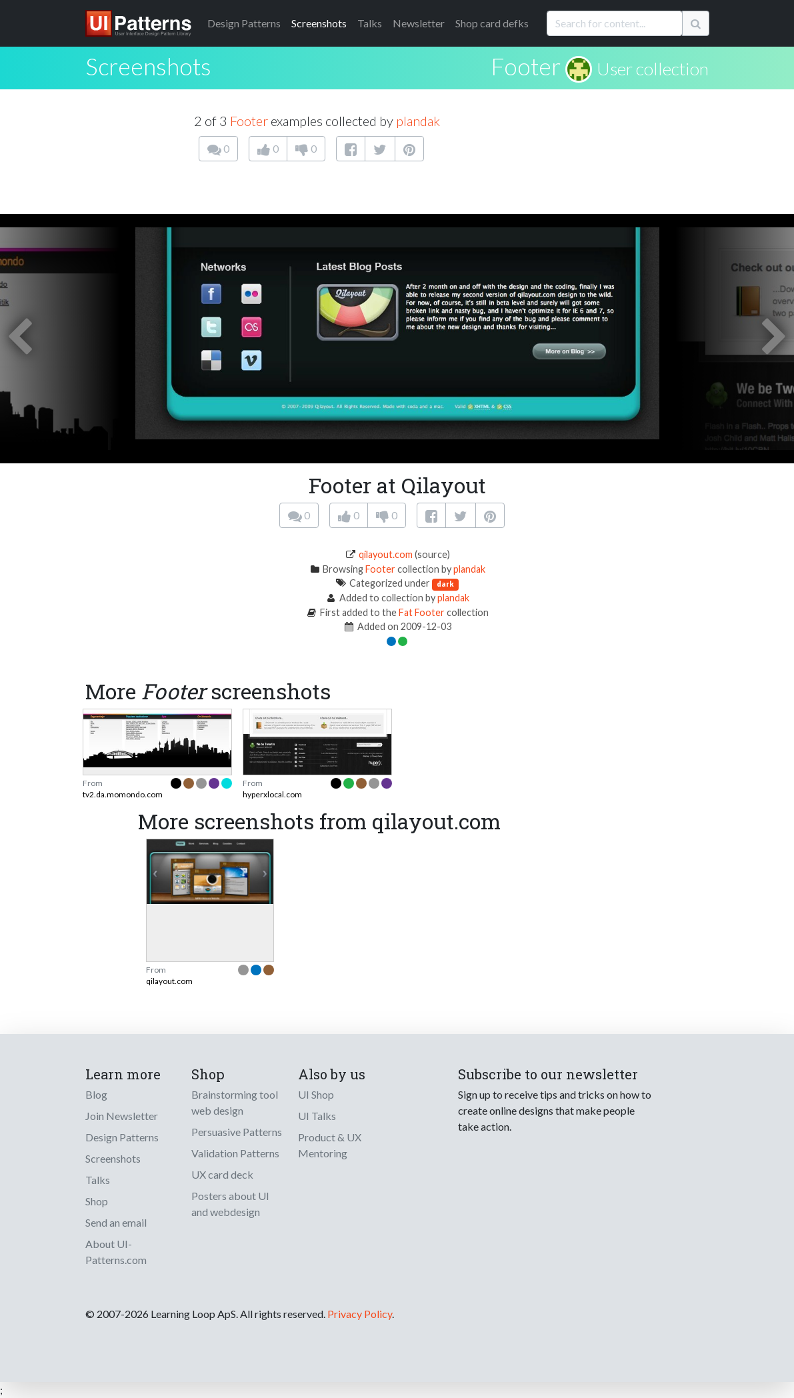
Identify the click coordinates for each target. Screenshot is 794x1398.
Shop (96, 1201)
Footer (526, 66)
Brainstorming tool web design (234, 1102)
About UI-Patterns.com (116, 1251)
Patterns (244, 23)
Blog (96, 1094)
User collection (653, 68)
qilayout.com (386, 554)
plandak (418, 121)
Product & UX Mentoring (329, 1145)
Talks (369, 23)
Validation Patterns (235, 1153)
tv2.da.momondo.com (123, 794)
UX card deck (222, 1174)
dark (445, 583)
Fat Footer (422, 612)
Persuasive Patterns (236, 1131)
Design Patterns (122, 1137)
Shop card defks (492, 23)
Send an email (116, 1222)
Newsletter (419, 23)
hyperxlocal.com (272, 794)
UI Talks (317, 1115)
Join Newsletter (121, 1115)
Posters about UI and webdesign (230, 1203)
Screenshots (319, 23)
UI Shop (316, 1094)
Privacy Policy (359, 1313)
